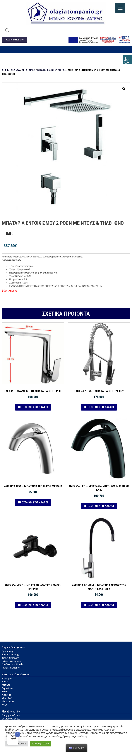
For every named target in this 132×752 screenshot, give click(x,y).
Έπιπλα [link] (5, 691)
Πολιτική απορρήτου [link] (11, 667)
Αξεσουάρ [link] (6, 695)
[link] (127, 59)
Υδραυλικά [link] (7, 698)
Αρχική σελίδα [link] (11, 70)
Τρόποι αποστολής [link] (10, 654)
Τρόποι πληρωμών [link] (10, 658)
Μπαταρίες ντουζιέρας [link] (51, 70)
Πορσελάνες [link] (7, 688)
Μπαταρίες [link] (28, 70)
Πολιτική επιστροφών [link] (12, 661)
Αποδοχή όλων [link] (40, 743)
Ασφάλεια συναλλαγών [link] (12, 664)
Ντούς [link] (5, 681)
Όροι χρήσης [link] (8, 651)
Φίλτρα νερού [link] (8, 701)
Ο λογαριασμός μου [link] (11, 715)
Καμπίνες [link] (6, 685)
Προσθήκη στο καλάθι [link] (33, 407)
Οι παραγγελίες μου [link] (11, 718)
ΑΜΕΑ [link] (4, 705)
